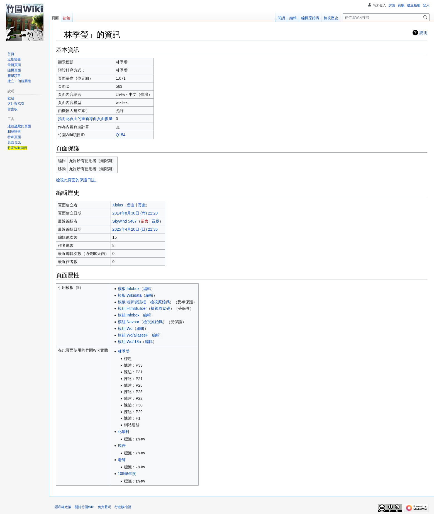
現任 (122, 445)
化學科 (124, 431)
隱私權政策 (63, 507)
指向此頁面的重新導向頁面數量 (85, 118)
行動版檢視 (122, 507)
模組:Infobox (129, 315)
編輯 (147, 288)
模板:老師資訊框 (132, 302)
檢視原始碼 (160, 302)
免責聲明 (104, 507)
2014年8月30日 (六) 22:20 (135, 213)
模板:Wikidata (130, 295)
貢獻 (142, 205)
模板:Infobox (129, 288)
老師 (122, 459)
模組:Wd (125, 328)
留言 (131, 205)
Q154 (120, 135)
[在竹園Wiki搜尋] (386, 17)
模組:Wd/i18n (129, 341)
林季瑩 (124, 351)
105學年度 (127, 473)
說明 (423, 32)
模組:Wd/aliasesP (133, 335)
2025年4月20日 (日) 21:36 (135, 229)
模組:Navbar (128, 322)
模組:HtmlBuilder (132, 308)
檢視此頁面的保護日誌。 (77, 180)
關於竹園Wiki (84, 507)
